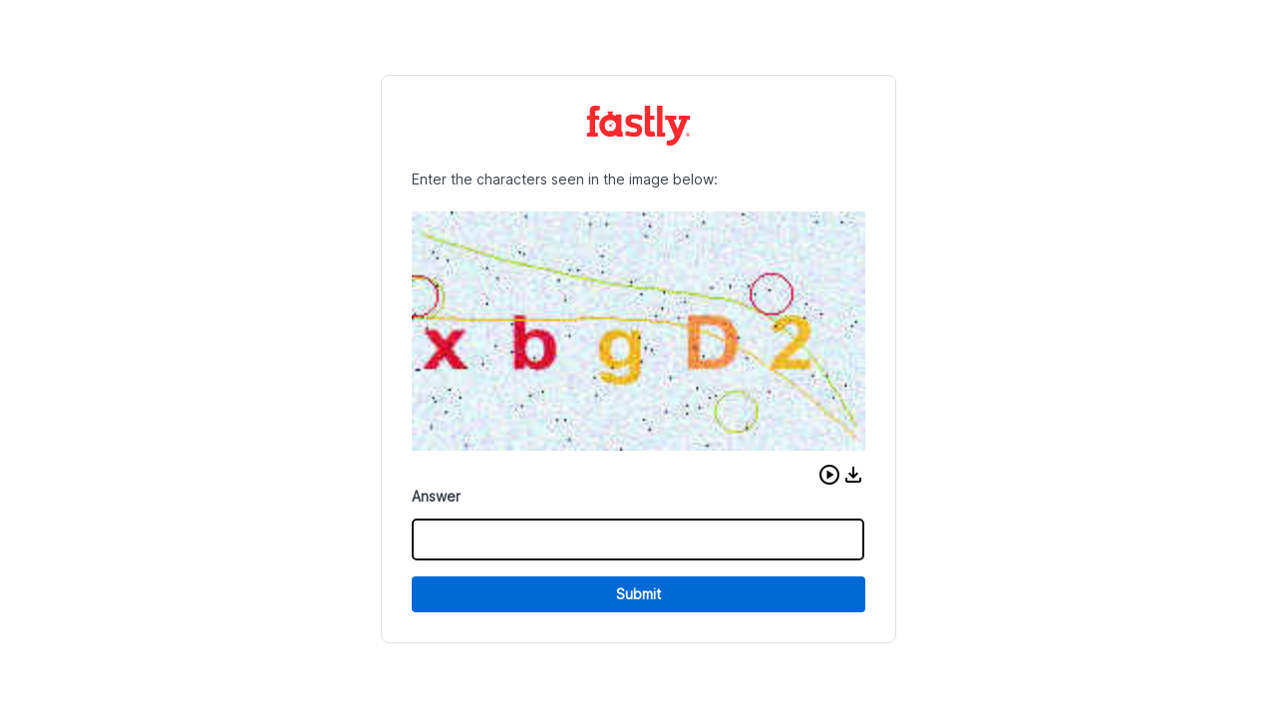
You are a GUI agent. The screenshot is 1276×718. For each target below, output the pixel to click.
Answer (436, 496)
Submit (638, 593)
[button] (829, 475)
